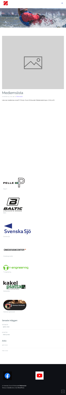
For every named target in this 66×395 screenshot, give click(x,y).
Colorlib (9, 387)
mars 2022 (5, 350)
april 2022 (5, 345)
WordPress (21, 387)
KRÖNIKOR (5, 324)
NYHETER (4, 332)
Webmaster (19, 96)
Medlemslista (12, 93)
